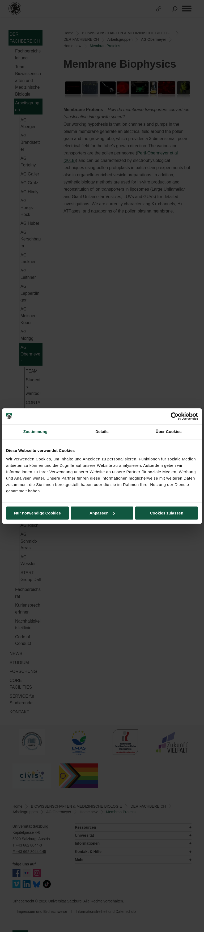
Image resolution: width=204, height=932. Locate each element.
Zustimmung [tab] (35, 431)
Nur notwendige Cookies (37, 513)
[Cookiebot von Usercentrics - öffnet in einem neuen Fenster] (174, 416)
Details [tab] (102, 431)
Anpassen (102, 513)
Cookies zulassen (166, 513)
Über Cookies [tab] (169, 431)
